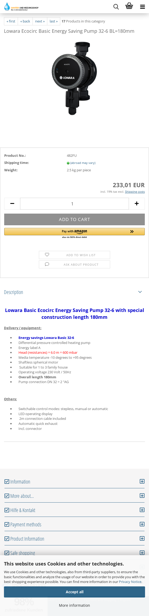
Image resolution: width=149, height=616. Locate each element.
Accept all (74, 591)
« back (25, 21)
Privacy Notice (130, 581)
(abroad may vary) (82, 163)
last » (54, 21)
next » (40, 21)
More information (74, 605)
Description (13, 292)
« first (11, 21)
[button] (74, 233)
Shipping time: (16, 162)
